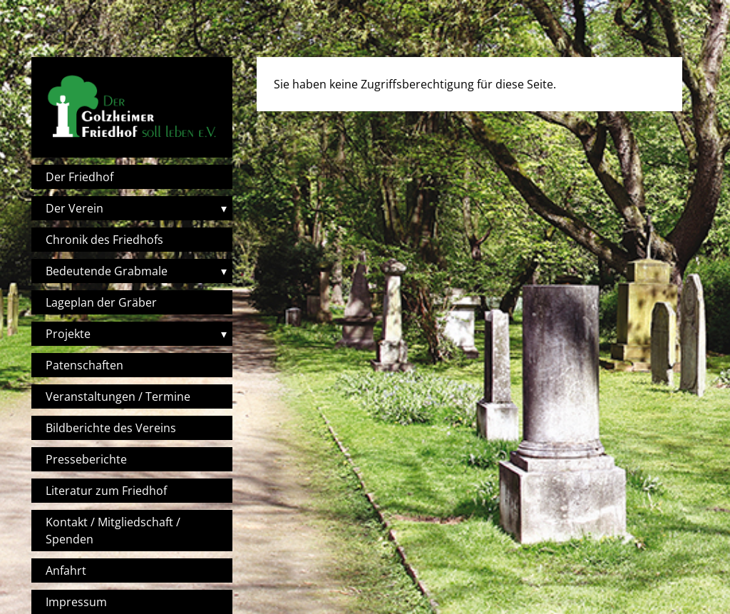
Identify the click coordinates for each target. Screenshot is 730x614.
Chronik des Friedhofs (104, 239)
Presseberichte (86, 459)
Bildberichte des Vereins (111, 428)
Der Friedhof (79, 177)
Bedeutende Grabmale (107, 271)
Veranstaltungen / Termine (118, 396)
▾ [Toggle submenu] (224, 208)
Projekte (68, 334)
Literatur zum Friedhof (106, 490)
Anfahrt (66, 570)
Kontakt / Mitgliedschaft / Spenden (113, 530)
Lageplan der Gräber (101, 302)
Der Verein (74, 208)
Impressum (76, 602)
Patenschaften (84, 365)
